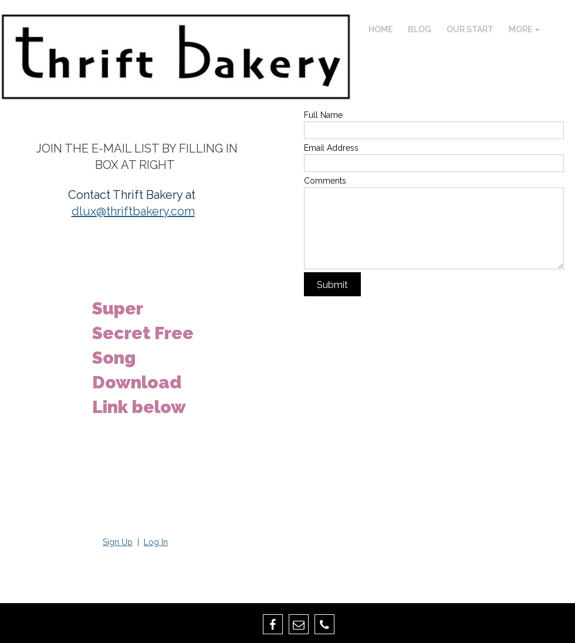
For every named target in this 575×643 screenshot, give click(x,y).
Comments (325, 180)
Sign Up (118, 542)
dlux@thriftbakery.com (133, 211)
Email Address (331, 148)
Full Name (323, 115)
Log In (156, 542)
